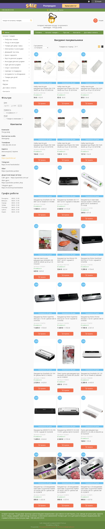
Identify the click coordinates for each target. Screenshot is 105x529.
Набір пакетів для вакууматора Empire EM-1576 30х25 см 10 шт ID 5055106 (44, 88)
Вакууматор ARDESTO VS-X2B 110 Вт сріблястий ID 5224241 (68, 431)
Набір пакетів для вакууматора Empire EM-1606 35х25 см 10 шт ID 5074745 (44, 145)
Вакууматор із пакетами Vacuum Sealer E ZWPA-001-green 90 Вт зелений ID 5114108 (91, 202)
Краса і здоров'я (11, 55)
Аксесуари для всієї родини (14, 61)
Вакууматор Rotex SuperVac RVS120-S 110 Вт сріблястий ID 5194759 (45, 319)
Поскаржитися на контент (47, 527)
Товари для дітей (11, 77)
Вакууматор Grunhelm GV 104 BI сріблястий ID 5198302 (44, 374)
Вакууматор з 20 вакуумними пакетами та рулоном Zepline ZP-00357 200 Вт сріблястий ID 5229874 (68, 489)
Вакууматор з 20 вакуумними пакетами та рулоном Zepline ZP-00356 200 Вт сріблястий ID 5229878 (44, 489)
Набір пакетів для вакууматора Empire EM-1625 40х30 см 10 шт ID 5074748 (91, 145)
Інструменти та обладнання (15, 74)
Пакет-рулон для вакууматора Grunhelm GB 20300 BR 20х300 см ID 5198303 (68, 375)
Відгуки (5, 84)
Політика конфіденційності (65, 527)
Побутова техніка (11, 39)
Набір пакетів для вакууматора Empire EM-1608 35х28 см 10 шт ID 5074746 (68, 145)
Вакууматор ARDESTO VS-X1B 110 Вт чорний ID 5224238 (44, 431)
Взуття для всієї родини (13, 58)
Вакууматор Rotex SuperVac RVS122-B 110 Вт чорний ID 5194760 (67, 319)
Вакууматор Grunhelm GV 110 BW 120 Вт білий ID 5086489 (91, 374)
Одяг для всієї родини (13, 65)
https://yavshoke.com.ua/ (19, 178)
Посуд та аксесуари (12, 42)
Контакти (6, 91)
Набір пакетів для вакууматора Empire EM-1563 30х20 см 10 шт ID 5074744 (68, 88)
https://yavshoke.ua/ (9, 158)
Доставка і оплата (9, 88)
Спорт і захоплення (12, 68)
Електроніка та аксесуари (14, 49)
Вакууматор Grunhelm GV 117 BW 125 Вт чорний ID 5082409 (68, 201)
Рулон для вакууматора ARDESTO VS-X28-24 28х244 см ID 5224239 (92, 432)
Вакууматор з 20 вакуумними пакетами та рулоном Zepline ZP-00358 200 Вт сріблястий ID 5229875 (91, 489)
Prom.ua (63, 523)
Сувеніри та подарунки (13, 71)
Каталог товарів (9, 36)
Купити (43, 103)
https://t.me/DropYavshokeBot (12, 188)
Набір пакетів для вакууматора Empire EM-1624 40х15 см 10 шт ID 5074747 (91, 88)
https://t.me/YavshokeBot (10, 165)
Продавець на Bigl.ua (52, 525)
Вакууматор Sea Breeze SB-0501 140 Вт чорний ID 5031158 (67, 260)
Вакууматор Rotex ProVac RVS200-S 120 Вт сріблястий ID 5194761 (92, 319)
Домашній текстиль (12, 52)
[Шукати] (31, 20)
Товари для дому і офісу (13, 46)
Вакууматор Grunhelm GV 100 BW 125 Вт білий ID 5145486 (44, 201)
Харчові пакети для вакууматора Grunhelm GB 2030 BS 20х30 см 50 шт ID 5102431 (43, 261)
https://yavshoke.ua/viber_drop (12, 183)
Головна (38, 32)
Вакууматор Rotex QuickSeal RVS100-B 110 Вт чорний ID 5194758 (91, 260)
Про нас (5, 81)
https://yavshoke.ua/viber (10, 171)
